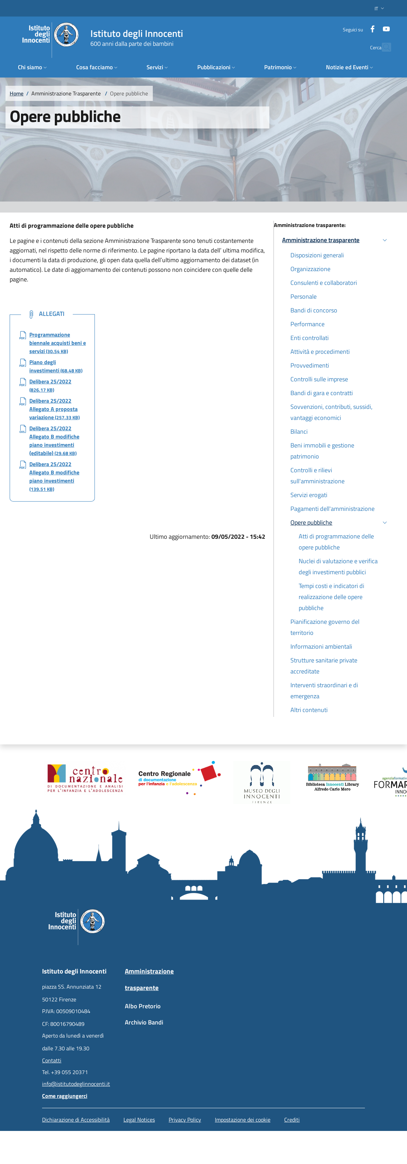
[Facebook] (364, 25)
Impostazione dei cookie (242, 1119)
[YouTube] (378, 25)
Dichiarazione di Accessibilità (76, 1119)
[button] (380, 8)
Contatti (51, 1060)
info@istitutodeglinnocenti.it (76, 1084)
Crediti (292, 1119)
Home (16, 93)
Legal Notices (139, 1119)
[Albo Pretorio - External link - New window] (162, 1009)
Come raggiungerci (64, 1096)
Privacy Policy (185, 1119)
